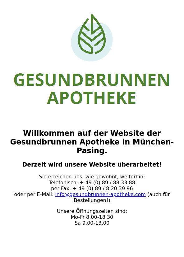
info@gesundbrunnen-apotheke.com (100, 194)
